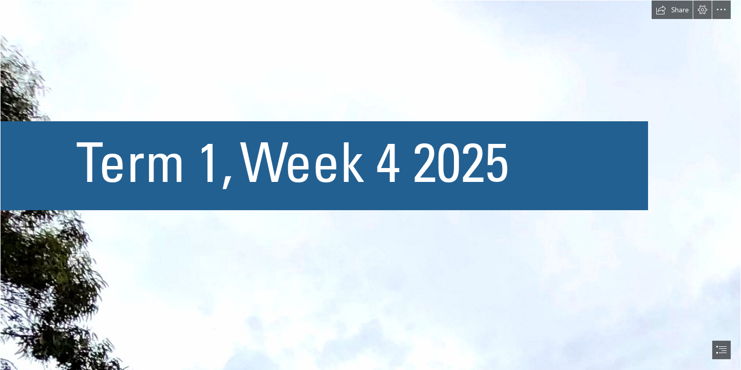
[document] (370, 185)
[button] (672, 10)
